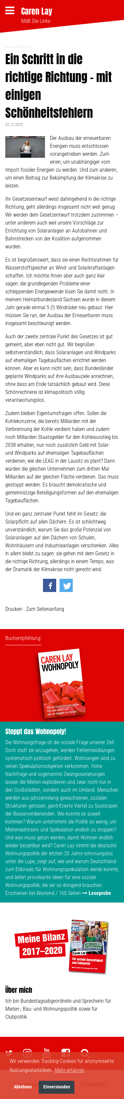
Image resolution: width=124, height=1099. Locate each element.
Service (10, 47)
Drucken (13, 609)
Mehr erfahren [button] (69, 1070)
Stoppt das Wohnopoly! (35, 731)
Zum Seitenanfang (45, 609)
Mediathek (24, 47)
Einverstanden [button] (56, 1087)
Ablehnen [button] (23, 1087)
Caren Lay (36, 11)
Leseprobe (100, 893)
